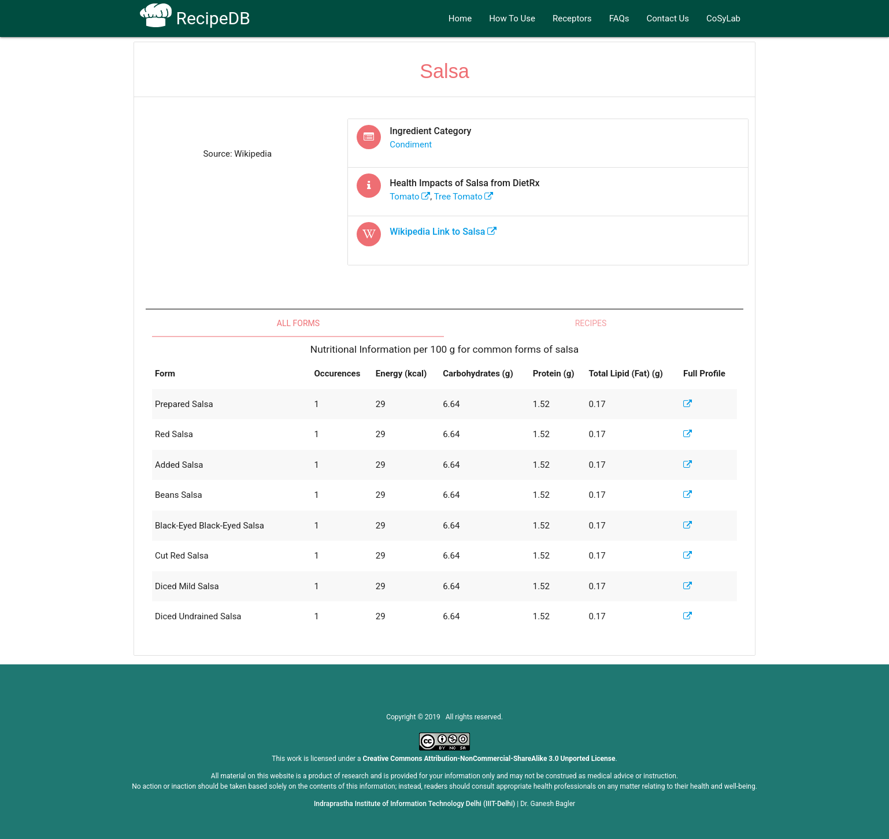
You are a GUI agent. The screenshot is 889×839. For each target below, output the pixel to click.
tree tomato (464, 196)
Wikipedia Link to (443, 231)
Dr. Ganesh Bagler (547, 804)
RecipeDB (195, 18)
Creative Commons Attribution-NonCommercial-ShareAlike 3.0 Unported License (489, 759)
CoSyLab (723, 18)
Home (460, 18)
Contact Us (667, 18)
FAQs (619, 18)
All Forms (298, 323)
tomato (410, 196)
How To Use (512, 18)
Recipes (591, 323)
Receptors (572, 18)
